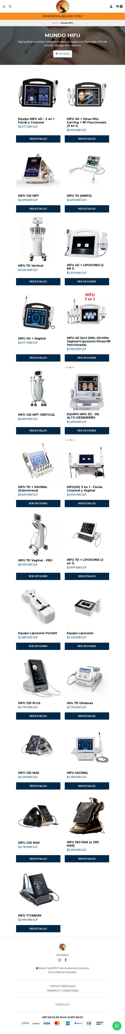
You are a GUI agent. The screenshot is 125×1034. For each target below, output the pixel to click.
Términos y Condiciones (62, 991)
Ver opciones (86, 281)
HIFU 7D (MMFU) (79, 195)
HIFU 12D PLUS (29, 703)
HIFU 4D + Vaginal (32, 338)
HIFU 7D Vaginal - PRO (35, 560)
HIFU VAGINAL (77, 773)
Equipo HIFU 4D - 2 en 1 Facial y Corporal (36, 120)
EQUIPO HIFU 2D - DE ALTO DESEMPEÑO (83, 415)
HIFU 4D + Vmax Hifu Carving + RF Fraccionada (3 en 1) (86, 122)
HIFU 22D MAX (29, 842)
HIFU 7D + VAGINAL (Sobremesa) (33, 488)
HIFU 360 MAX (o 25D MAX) (83, 843)
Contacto (62, 1004)
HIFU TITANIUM (29, 915)
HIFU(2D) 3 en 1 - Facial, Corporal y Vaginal (85, 488)
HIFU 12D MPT (28, 195)
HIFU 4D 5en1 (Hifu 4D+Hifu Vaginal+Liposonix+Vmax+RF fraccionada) (89, 341)
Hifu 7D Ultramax (80, 703)
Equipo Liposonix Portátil (37, 633)
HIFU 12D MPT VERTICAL (36, 414)
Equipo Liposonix (80, 633)
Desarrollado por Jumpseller (62, 972)
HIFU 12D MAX (28, 773)
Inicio (54, 23)
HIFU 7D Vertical (30, 265)
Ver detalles (38, 138)
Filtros (62, 53)
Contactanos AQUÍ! (62, 986)
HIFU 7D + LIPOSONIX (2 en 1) (85, 561)
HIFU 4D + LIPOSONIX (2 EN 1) (85, 266)
